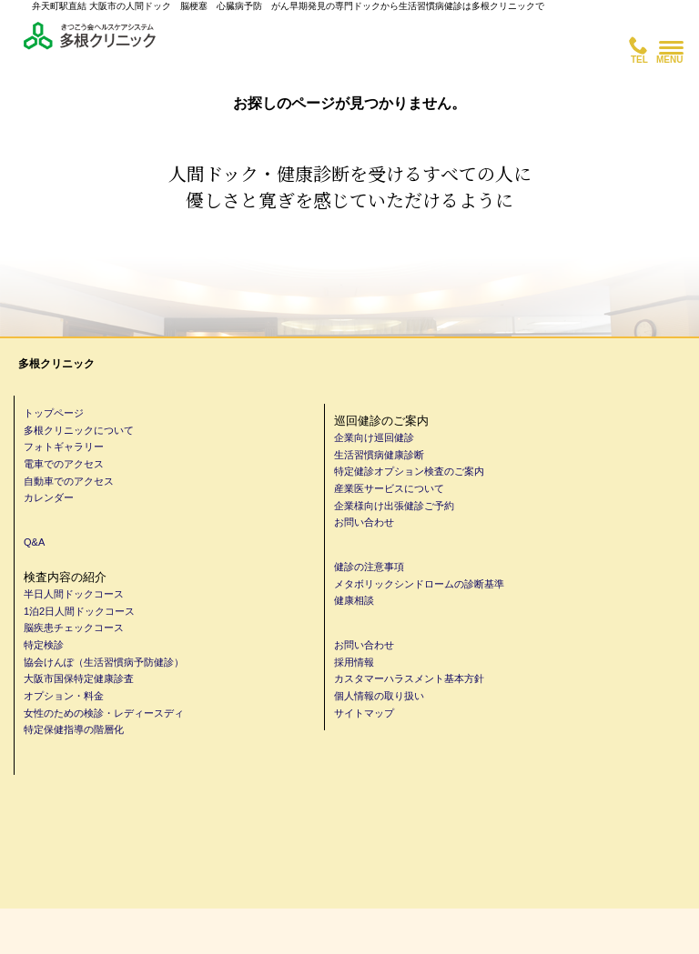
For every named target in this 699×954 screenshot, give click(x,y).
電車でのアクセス (64, 463)
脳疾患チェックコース (74, 627)
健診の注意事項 (369, 566)
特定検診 (44, 644)
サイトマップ (364, 713)
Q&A (34, 542)
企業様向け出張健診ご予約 (394, 505)
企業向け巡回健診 (374, 437)
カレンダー (49, 497)
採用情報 (354, 662)
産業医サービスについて (389, 488)
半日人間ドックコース (74, 593)
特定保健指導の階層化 (74, 729)
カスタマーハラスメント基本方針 (409, 678)
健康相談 (354, 600)
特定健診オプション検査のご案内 (409, 471)
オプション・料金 (64, 695)
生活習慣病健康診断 (379, 454)
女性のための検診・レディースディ (104, 713)
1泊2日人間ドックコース (79, 611)
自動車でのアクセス (69, 481)
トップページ (54, 412)
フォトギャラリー (64, 446)
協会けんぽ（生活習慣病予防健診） (104, 662)
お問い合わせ (364, 522)
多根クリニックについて (79, 430)
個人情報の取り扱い (379, 695)
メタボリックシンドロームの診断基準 (419, 583)
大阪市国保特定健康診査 (79, 678)
